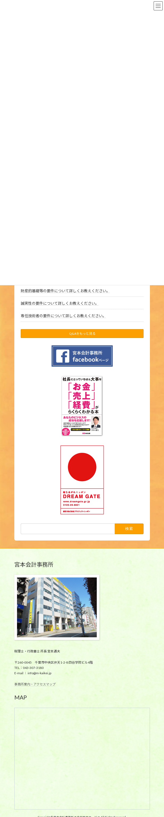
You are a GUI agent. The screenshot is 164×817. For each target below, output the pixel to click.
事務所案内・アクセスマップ (35, 684)
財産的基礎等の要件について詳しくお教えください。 (65, 290)
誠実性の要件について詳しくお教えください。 (59, 303)
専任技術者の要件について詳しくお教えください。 (63, 315)
